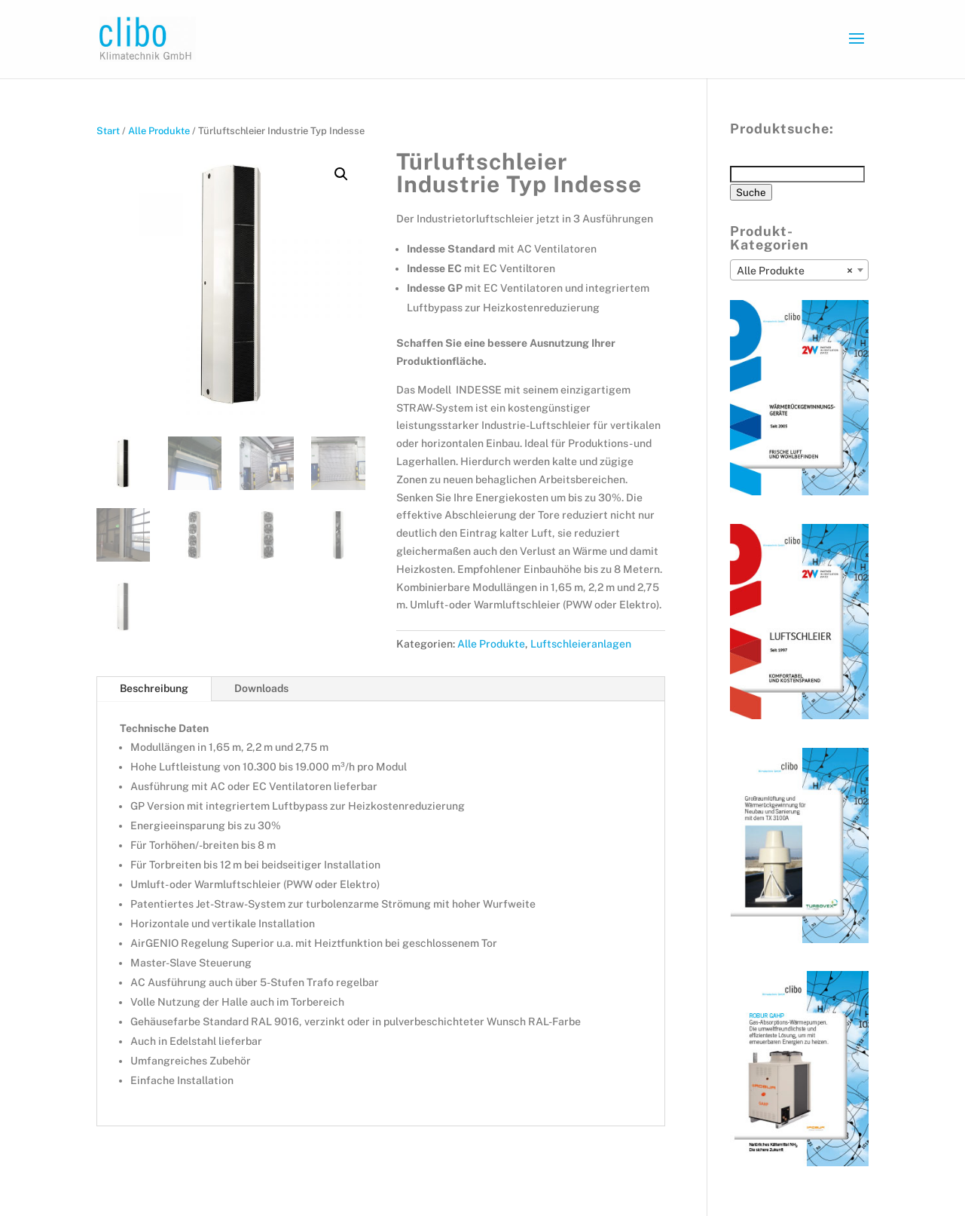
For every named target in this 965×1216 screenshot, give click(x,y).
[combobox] (799, 269)
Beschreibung (154, 688)
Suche (751, 192)
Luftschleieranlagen (580, 644)
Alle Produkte (159, 130)
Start (108, 130)
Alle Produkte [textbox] (795, 270)
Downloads (261, 688)
